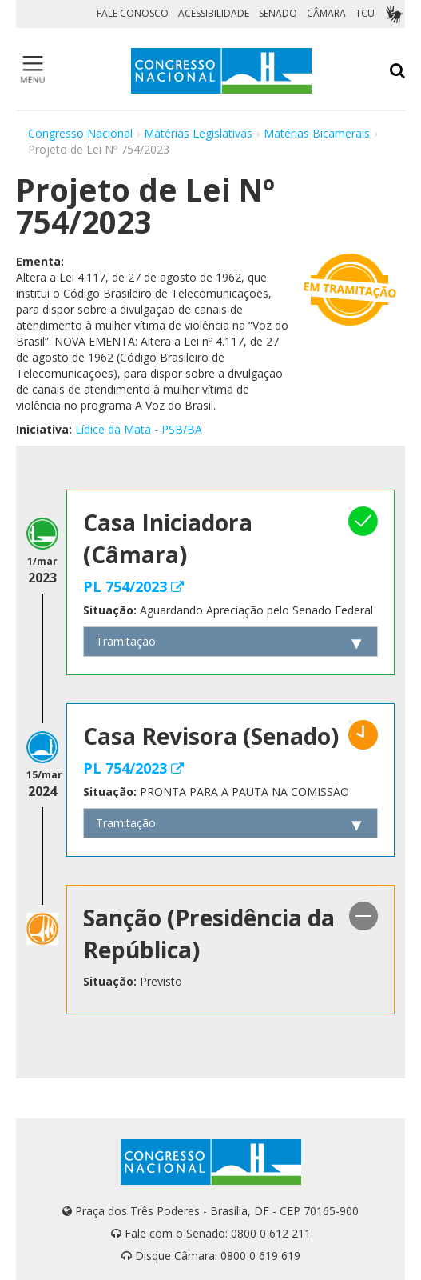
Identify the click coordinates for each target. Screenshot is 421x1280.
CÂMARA (326, 13)
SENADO (278, 13)
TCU (365, 13)
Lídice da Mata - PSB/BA (138, 429)
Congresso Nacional (80, 133)
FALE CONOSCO (133, 13)
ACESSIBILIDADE (213, 13)
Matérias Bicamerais (317, 133)
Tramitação (126, 641)
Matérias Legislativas (198, 133)
